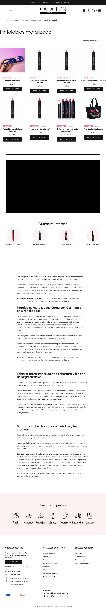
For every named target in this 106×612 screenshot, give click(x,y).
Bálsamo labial (66, 244)
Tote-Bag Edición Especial (93, 129)
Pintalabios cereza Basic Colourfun (66, 82)
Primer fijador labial (92, 244)
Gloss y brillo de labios (13, 244)
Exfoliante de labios (39, 244)
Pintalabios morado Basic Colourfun (12, 130)
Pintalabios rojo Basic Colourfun (39, 129)
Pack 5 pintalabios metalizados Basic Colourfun (66, 130)
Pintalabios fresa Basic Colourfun (93, 81)
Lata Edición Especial (12, 81)
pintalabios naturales (30, 476)
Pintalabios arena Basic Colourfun (39, 82)
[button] (13, 562)
